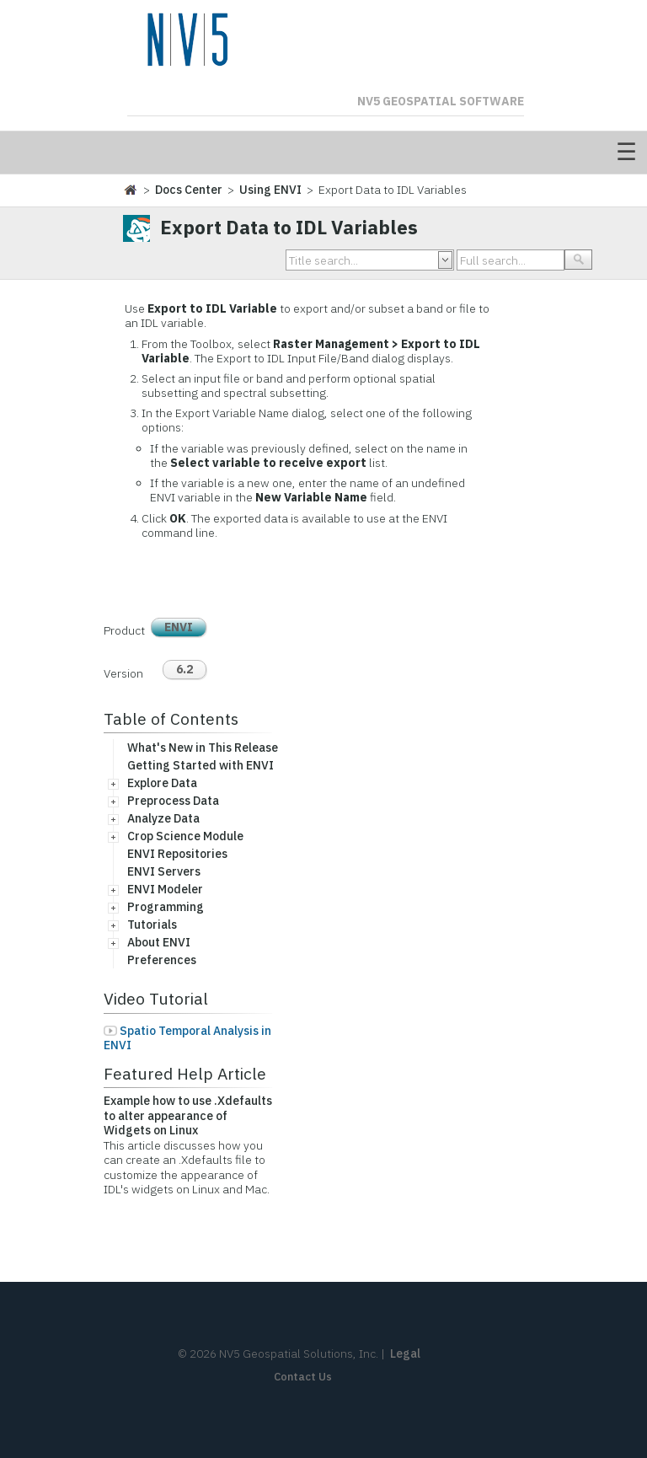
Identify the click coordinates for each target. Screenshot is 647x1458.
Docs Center (188, 189)
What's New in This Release (202, 747)
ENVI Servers (164, 871)
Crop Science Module (185, 836)
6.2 (184, 669)
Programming (165, 906)
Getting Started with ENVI (200, 765)
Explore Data (162, 783)
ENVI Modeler (165, 889)
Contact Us (303, 1377)
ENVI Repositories (177, 853)
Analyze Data (163, 818)
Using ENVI (270, 189)
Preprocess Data (173, 800)
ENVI (178, 627)
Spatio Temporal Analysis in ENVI (187, 1038)
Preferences (161, 960)
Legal (405, 1353)
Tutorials (152, 924)
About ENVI (158, 942)
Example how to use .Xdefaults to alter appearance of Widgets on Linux (188, 1115)
